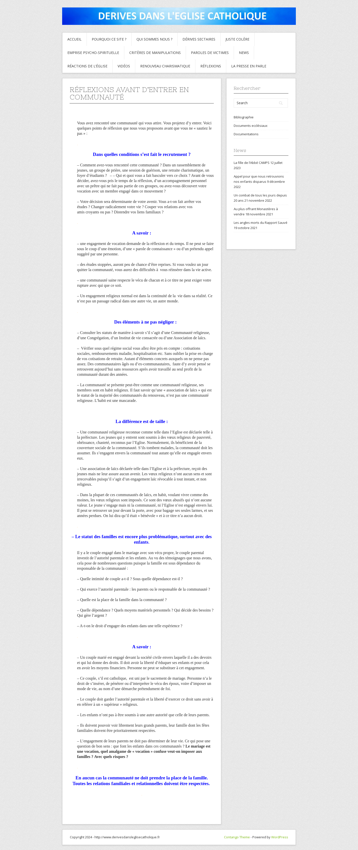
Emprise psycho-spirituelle (93, 52)
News (244, 52)
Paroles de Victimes (210, 52)
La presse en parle (248, 66)
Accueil (74, 39)
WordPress (279, 837)
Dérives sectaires (198, 39)
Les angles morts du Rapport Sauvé (260, 222)
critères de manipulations (155, 52)
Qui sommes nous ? (154, 39)
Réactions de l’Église (87, 66)
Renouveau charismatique (165, 66)
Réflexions (210, 66)
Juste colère (237, 39)
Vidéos (124, 66)
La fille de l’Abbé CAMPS (251, 162)
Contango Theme (237, 837)
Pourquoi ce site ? (109, 39)
